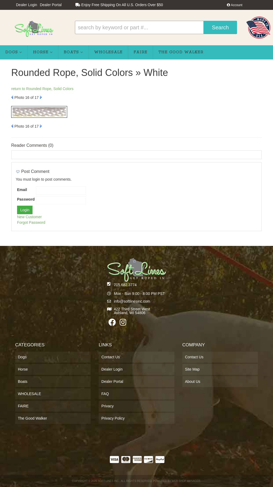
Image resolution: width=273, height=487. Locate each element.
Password (26, 199)
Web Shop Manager (186, 481)
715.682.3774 (125, 285)
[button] (156, 27)
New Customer (29, 217)
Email (22, 190)
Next (41, 97)
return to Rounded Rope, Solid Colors (42, 89)
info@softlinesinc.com (132, 301)
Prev (12, 97)
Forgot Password (31, 222)
